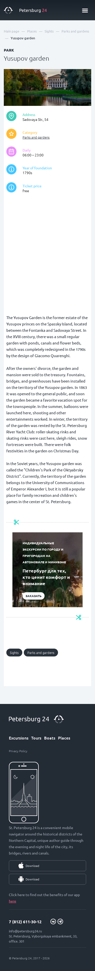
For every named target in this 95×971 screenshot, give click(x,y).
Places (64, 737)
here (12, 901)
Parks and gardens (36, 137)
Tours (36, 737)
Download (32, 866)
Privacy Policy (18, 751)
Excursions (18, 737)
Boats (49, 737)
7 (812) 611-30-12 (25, 921)
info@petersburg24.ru (25, 931)
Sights (14, 652)
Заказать (34, 596)
